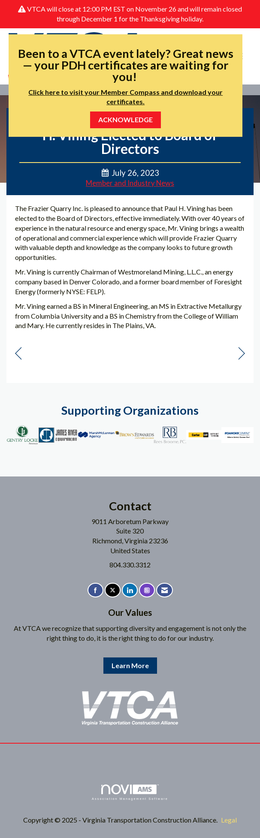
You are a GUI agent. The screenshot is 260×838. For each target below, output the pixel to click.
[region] (242, 353)
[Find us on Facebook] (95, 590)
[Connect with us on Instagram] (147, 590)
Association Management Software (130, 792)
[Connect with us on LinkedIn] (130, 590)
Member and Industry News (130, 183)
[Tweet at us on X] (113, 590)
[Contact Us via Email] (164, 590)
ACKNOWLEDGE (125, 119)
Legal (229, 820)
